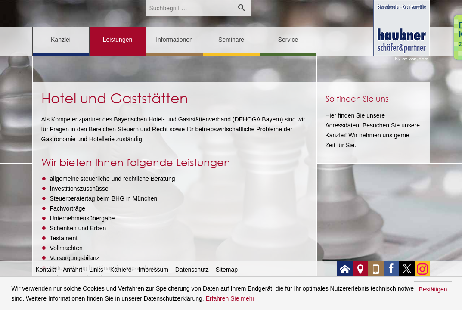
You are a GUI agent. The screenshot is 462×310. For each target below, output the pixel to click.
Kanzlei (61, 39)
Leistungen (118, 39)
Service (288, 39)
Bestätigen (433, 289)
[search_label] (189, 8)
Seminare (231, 39)
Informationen (174, 39)
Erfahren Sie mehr (230, 298)
